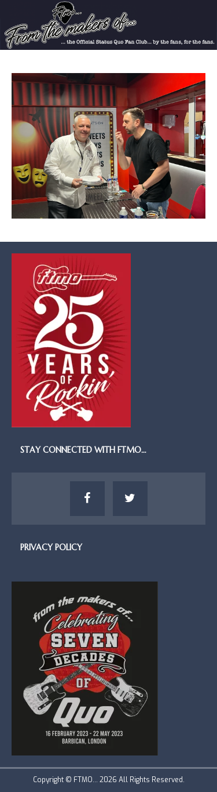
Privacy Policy (51, 547)
